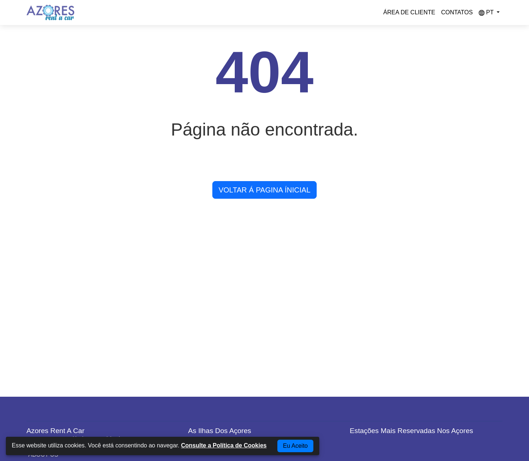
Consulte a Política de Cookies (224, 445)
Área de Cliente (409, 12)
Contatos (457, 12)
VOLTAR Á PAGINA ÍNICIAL (264, 190)
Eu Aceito (295, 446)
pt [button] (487, 12)
